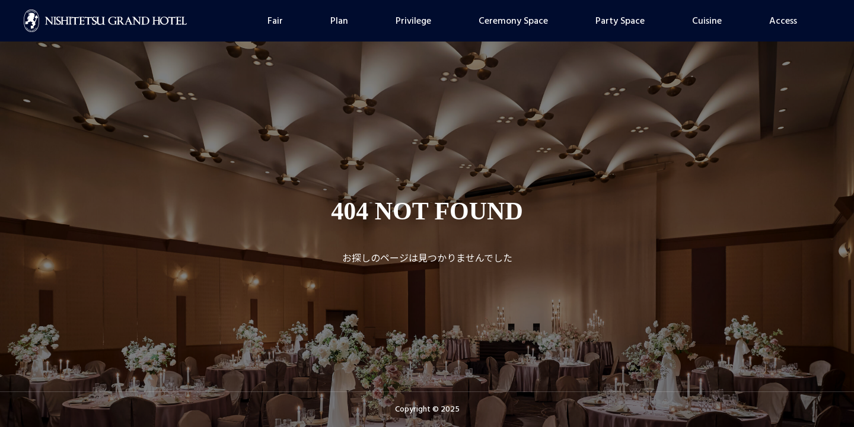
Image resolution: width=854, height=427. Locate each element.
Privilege (413, 20)
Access (783, 20)
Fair (275, 20)
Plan (339, 20)
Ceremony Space (513, 20)
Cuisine (707, 20)
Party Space (620, 20)
